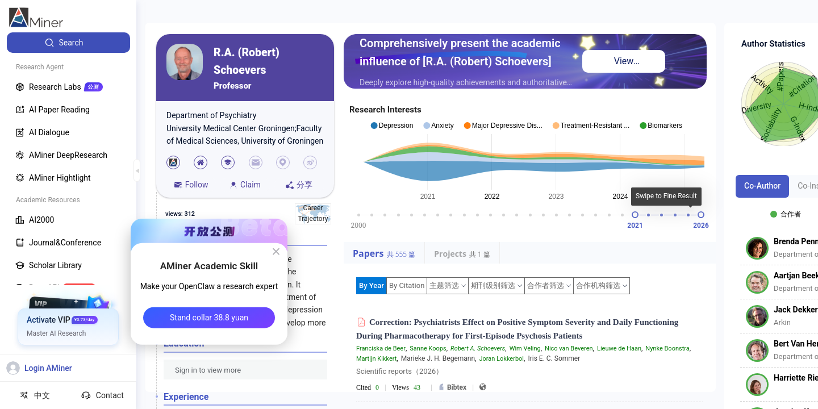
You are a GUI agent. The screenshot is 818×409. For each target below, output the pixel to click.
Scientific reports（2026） (399, 371)
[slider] (635, 215)
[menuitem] (68, 42)
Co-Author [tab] (762, 185)
